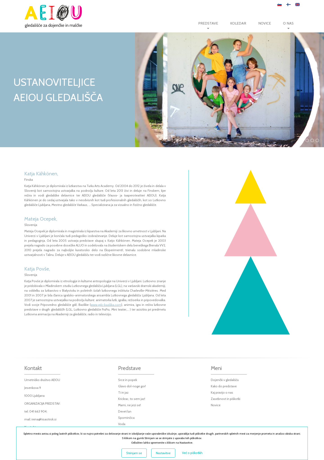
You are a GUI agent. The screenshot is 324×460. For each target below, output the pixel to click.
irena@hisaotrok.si (44, 419)
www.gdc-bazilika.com (106, 305)
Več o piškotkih (192, 453)
